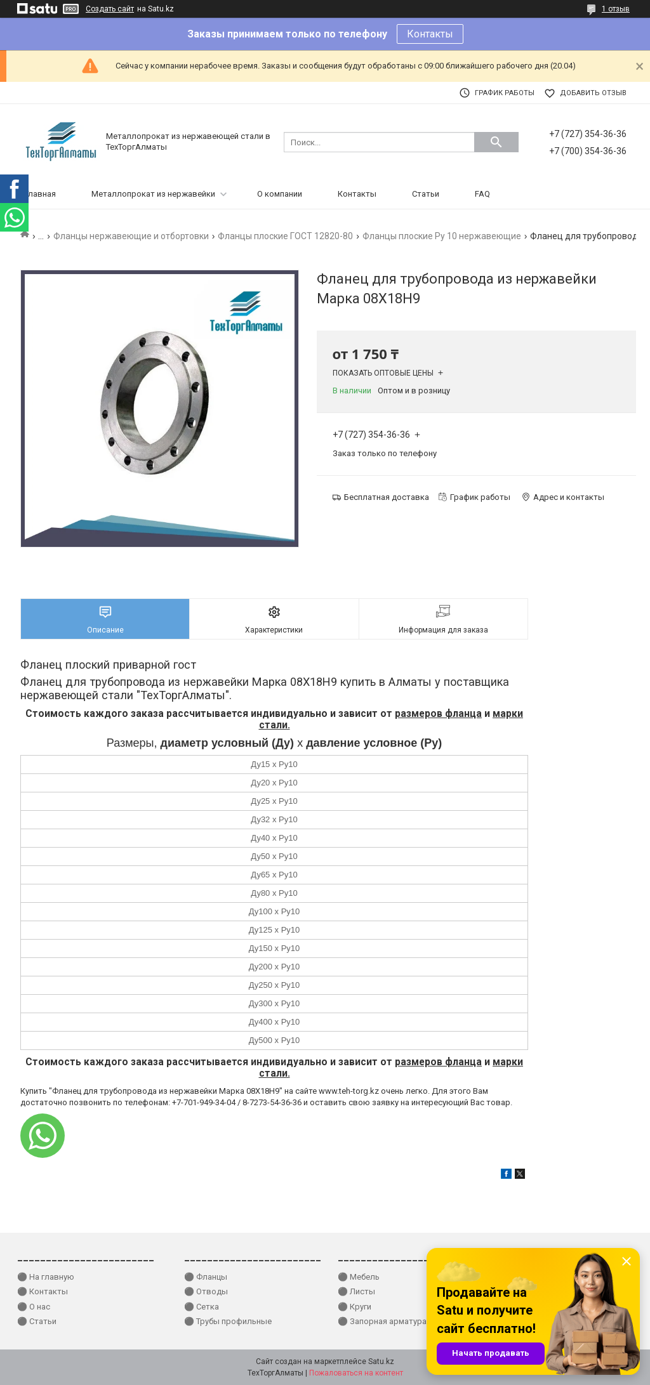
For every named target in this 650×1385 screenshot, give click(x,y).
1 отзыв (616, 8)
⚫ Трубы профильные (228, 1321)
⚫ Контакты (42, 1291)
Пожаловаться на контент (356, 1373)
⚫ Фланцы (205, 1277)
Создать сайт (110, 8)
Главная (40, 194)
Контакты (430, 34)
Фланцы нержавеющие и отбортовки (131, 236)
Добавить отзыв (593, 93)
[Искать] (496, 142)
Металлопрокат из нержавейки (153, 194)
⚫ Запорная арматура (382, 1321)
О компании (279, 194)
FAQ (482, 194)
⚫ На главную (45, 1277)
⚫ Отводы (206, 1291)
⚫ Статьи (36, 1321)
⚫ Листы (356, 1291)
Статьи (425, 194)
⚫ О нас (33, 1306)
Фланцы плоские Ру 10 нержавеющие (441, 236)
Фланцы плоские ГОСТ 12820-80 (285, 236)
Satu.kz (381, 1361)
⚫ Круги (354, 1306)
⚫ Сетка (201, 1306)
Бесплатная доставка (386, 497)
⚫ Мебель (359, 1277)
